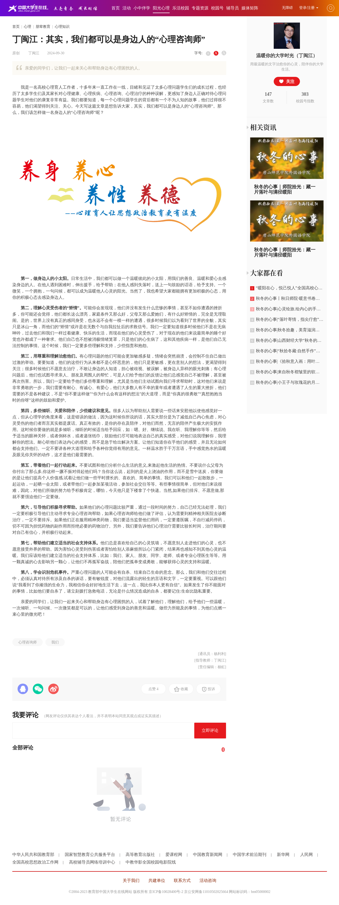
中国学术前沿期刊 (249, 854)
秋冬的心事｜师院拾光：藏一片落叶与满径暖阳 (284, 189)
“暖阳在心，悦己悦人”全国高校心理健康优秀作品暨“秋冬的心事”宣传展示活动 (288, 288)
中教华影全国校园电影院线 (151, 862)
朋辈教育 (43, 27)
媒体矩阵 (249, 8)
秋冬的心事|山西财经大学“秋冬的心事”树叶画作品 (288, 340)
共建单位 (156, 880)
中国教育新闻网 (207, 854)
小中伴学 (141, 8)
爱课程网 (173, 854)
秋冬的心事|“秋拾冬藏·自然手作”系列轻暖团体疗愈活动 (288, 351)
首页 (115, 8)
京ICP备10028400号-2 (166, 892)
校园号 (217, 8)
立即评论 (210, 730)
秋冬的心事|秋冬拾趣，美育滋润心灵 (287, 330)
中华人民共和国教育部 (33, 854)
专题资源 (200, 8)
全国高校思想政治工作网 (35, 862)
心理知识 (62, 27)
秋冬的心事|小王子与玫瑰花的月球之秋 (288, 382)
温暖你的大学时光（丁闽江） (287, 55)
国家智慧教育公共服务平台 (90, 854)
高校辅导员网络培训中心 (92, 862)
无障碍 (288, 8)
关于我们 (131, 880)
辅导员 (232, 8)
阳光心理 (161, 8)
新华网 (283, 854)
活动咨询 (208, 880)
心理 (27, 27)
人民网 (306, 854)
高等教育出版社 (140, 854)
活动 (126, 8)
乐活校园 (180, 8)
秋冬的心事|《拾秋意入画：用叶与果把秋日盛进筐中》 (288, 361)
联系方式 (182, 880)
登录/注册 (308, 8)
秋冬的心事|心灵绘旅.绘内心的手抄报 (287, 309)
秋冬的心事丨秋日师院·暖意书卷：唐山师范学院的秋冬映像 (288, 298)
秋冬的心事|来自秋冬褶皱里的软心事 (287, 372)
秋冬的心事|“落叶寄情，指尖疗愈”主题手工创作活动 (288, 319)
